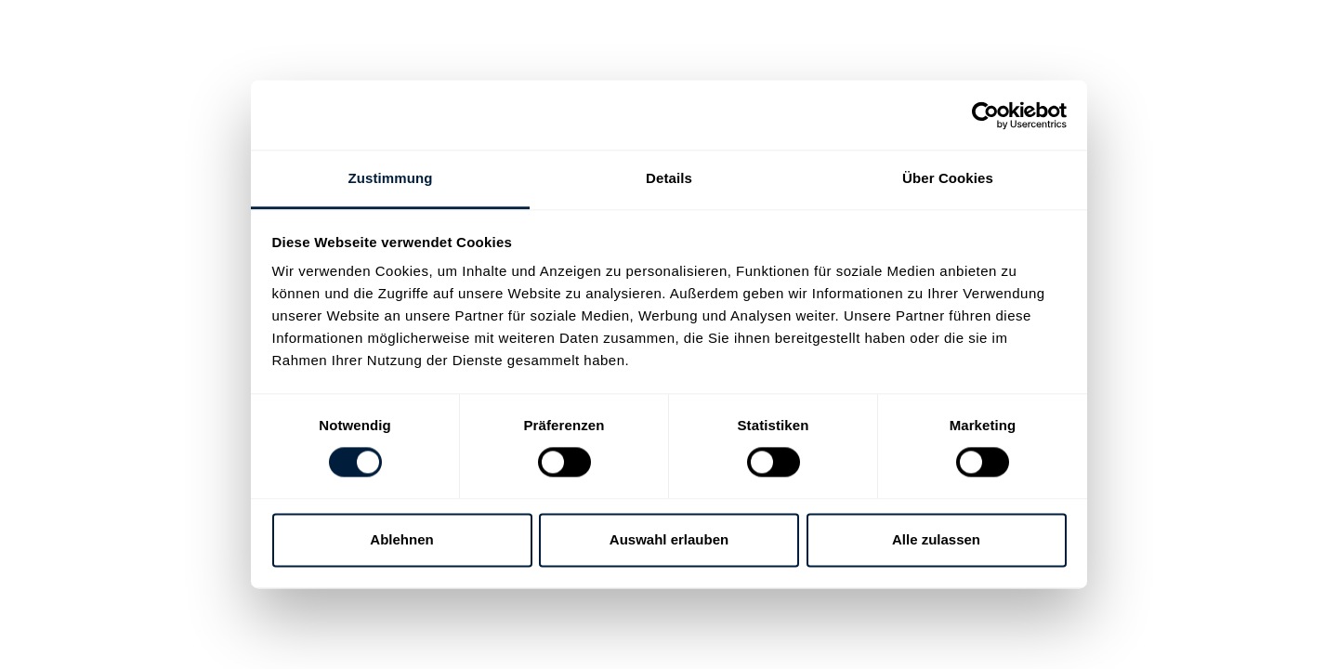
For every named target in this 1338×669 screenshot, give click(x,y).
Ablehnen (401, 539)
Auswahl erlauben (669, 539)
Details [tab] (669, 178)
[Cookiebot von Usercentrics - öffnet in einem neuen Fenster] (985, 115)
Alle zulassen (936, 539)
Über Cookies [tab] (947, 178)
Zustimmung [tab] (390, 178)
